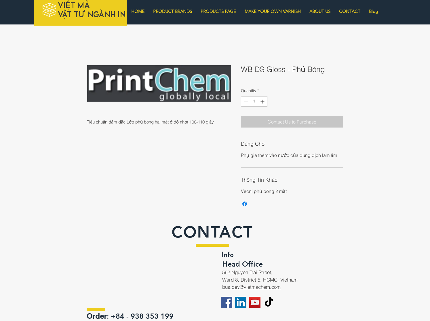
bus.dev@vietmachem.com (251, 287)
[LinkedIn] (240, 302)
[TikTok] (269, 302)
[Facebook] (226, 302)
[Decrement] (245, 101)
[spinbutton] (254, 101)
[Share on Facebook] (244, 203)
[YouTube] (254, 302)
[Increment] (263, 101)
